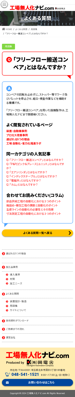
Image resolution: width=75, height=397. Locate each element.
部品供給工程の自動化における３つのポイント (33, 201)
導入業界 (15, 275)
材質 (12, 279)
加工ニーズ (16, 283)
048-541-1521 (25, 374)
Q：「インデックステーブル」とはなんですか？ (31, 176)
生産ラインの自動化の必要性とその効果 (30, 209)
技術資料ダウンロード (17, 320)
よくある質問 (12, 293)
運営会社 (10, 337)
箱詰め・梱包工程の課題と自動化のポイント (32, 205)
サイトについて (18, 310)
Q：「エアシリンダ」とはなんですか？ (26, 172)
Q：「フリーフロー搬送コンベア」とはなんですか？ (34, 160)
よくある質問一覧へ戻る (37, 233)
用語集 (8, 46)
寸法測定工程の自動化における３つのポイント (33, 213)
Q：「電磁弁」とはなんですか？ (23, 180)
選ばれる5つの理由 (16, 253)
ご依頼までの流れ (15, 329)
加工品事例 (12, 267)
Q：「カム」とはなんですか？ (22, 184)
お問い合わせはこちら (41, 382)
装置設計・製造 (18, 301)
